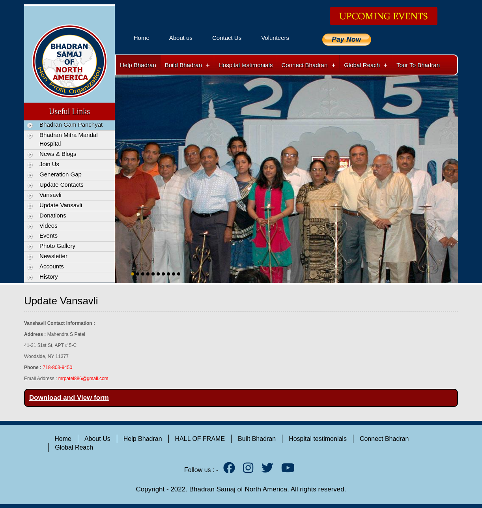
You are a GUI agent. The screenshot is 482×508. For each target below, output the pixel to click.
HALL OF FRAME (200, 438)
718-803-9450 (57, 367)
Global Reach (362, 65)
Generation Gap (60, 174)
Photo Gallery (57, 245)
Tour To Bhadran (418, 65)
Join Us (49, 164)
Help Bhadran (138, 65)
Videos (48, 225)
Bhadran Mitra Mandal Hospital (68, 139)
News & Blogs (57, 153)
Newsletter (53, 256)
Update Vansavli (60, 205)
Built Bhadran (257, 438)
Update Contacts (61, 184)
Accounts (51, 266)
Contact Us (226, 37)
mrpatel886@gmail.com (83, 378)
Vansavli (50, 194)
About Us (97, 438)
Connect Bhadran (305, 65)
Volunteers (275, 37)
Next (450, 171)
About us (180, 37)
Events (48, 235)
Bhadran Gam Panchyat (71, 124)
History (48, 276)
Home (141, 37)
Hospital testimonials (246, 65)
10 (178, 274)
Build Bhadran (183, 65)
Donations (52, 215)
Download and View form (69, 397)
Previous (122, 171)
